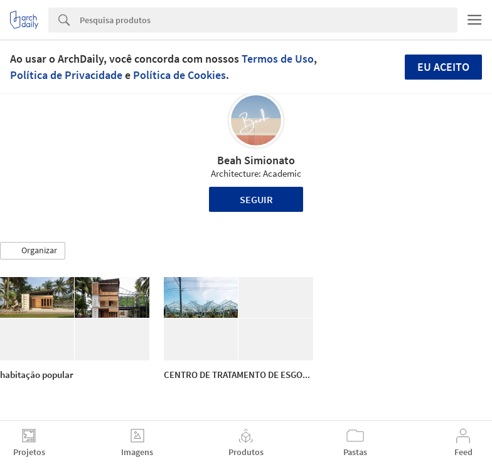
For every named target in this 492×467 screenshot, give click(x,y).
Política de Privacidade (66, 75)
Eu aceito (443, 67)
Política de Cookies (179, 75)
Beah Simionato (256, 160)
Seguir (256, 199)
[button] (32, 251)
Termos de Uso (278, 58)
